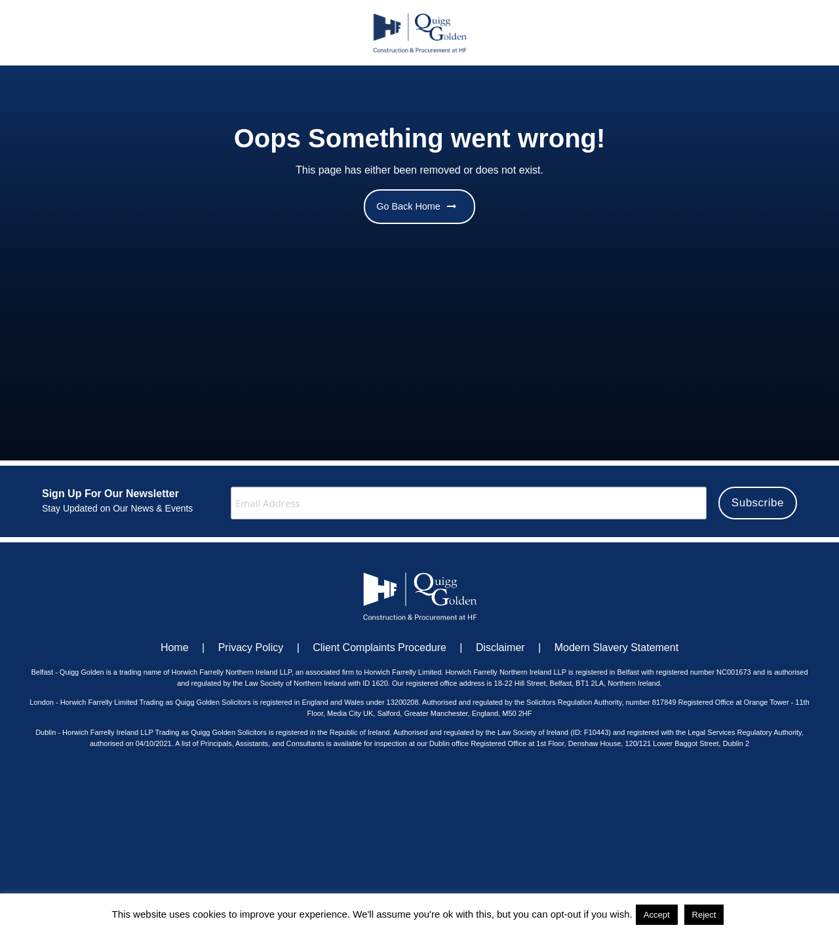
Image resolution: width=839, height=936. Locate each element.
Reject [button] (704, 915)
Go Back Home (416, 206)
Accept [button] (657, 915)
